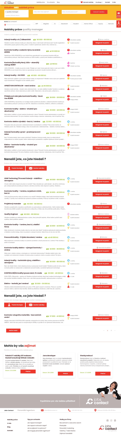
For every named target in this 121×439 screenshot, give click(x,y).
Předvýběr (63, 425)
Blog (58, 2)
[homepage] (108, 431)
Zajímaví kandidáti (66, 433)
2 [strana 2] (111, 330)
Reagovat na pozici (102, 43)
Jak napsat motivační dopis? (37, 425)
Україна (100, 24)
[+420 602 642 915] (77, 410)
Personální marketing (67, 428)
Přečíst (28, 371)
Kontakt (107, 2)
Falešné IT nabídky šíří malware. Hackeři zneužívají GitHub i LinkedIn (19, 356)
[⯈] (115, 330)
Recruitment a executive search (70, 423)
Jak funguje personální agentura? (38, 431)
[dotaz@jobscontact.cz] (51, 410)
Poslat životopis (14, 168)
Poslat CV (118, 24)
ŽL (55, 24)
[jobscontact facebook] (107, 420)
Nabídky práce (41, 2)
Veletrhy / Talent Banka (67, 431)
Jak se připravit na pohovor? (36, 428)
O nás (114, 2)
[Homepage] (9, 2)
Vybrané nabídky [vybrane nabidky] (86, 2)
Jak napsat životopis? (34, 423)
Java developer (49, 355)
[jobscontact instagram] (111, 420)
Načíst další (13, 330)
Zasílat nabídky (119, 14)
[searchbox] (15, 15)
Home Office (88, 24)
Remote (111, 24)
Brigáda (46, 24)
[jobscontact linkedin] (115, 420)
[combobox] (16, 13)
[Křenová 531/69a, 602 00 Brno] (104, 410)
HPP (37, 24)
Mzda (6, 22)
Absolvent (64, 24)
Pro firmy (99, 2)
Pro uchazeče (51, 2)
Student (76, 24)
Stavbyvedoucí (86, 355)
